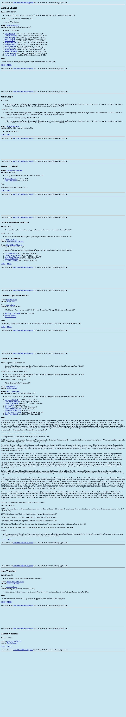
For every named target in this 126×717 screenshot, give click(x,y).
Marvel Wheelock (10, 55)
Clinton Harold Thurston (12, 255)
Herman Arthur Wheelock (13, 412)
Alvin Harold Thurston (12, 257)
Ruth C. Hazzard (12, 643)
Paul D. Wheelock (10, 179)
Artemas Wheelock (12, 386)
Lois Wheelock (9, 48)
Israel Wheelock (10, 41)
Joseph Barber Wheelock (14, 170)
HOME (3, 65)
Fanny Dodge (10, 305)
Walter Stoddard (11, 240)
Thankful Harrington (12, 126)
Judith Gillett (11, 301)
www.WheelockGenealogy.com (23, 2)
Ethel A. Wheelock (11, 180)
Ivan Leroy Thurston (11, 259)
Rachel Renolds (12, 388)
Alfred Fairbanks (11, 587)
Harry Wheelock (11, 300)
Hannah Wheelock (10, 44)
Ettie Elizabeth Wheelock (13, 409)
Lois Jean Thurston (11, 253)
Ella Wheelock (9, 405)
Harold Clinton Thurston (14, 245)
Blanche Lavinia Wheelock (15, 242)
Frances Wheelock (10, 317)
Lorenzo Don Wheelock (13, 641)
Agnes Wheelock (10, 315)
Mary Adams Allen (13, 583)
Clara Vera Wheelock (11, 414)
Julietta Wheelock (10, 50)
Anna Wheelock (10, 37)
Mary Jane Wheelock (11, 400)
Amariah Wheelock (11, 51)
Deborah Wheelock (11, 35)
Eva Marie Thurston (11, 260)
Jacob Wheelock (10, 39)
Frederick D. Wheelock (12, 410)
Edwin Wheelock (10, 407)
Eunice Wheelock (10, 53)
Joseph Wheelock (10, 46)
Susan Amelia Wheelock (12, 401)
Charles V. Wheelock (11, 403)
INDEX (9, 65)
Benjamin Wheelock (12, 25)
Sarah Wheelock (10, 34)
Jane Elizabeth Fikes (12, 391)
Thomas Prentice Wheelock (15, 582)
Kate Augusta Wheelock (12, 313)
